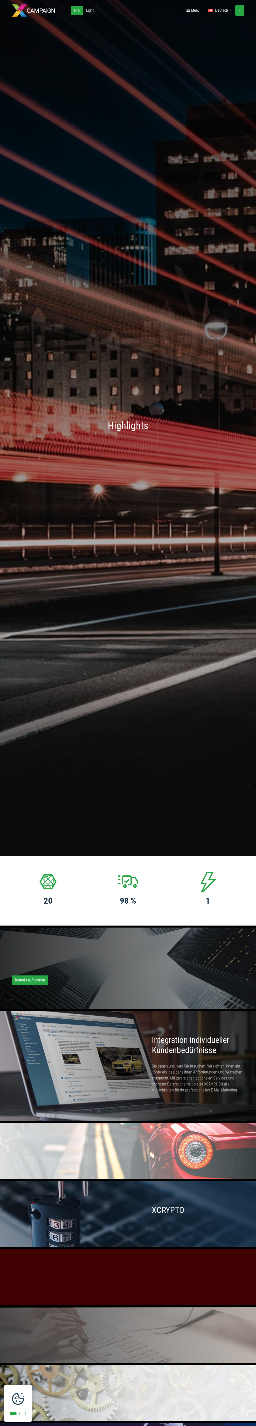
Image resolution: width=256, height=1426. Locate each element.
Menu (193, 10)
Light (90, 10)
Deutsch (218, 10)
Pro (77, 10)
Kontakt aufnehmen (30, 980)
